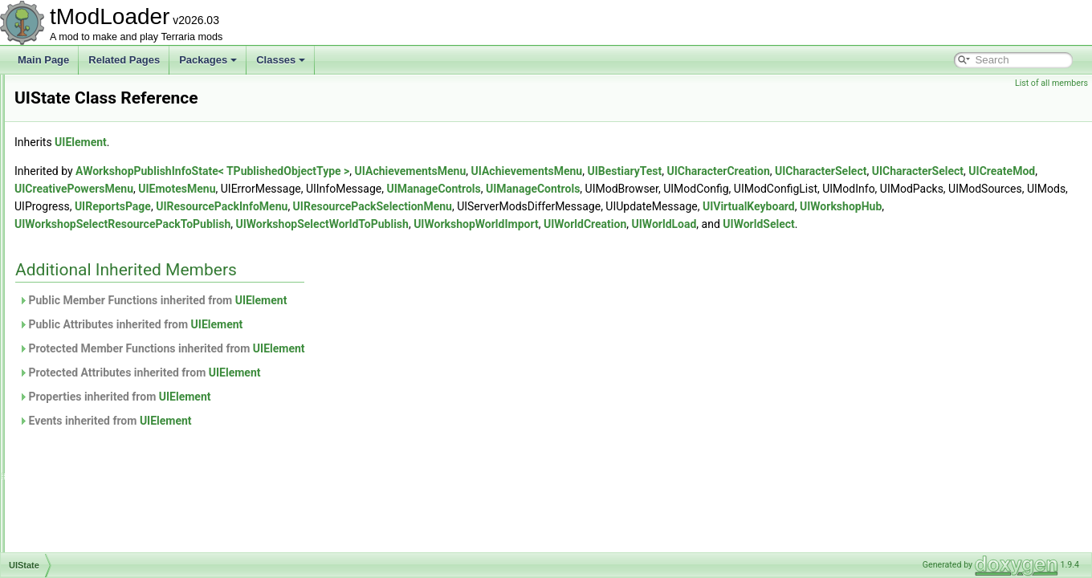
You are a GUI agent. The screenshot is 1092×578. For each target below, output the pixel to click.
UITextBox (75, 356)
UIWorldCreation (386, 241)
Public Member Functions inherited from (353, 317)
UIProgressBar (84, 91)
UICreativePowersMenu (443, 188)
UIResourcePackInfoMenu (109, 162)
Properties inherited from (315, 414)
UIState (69, 321)
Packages (208, 60)
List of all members (1051, 83)
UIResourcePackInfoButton (111, 144)
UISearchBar (80, 232)
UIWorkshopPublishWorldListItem (124, 515)
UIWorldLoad (465, 241)
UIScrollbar (76, 197)
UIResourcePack (89, 126)
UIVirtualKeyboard (92, 444)
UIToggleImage (85, 391)
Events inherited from (306, 438)
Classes (280, 60)
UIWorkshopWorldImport (277, 241)
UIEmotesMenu (546, 188)
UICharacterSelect (1021, 171)
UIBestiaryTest (825, 171)
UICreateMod (345, 188)
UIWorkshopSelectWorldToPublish (126, 550)
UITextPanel (79, 374)
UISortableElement (93, 303)
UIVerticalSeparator (94, 409)
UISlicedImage (84, 268)
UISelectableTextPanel (101, 250)
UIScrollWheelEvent (96, 215)
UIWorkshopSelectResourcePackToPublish (145, 533)
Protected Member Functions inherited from (362, 366)
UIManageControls (803, 188)
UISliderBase (81, 285)
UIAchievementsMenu (611, 171)
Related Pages (124, 60)
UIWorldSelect (560, 241)
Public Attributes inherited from (331, 342)
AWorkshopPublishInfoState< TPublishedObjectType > (413, 171)
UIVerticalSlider (86, 427)
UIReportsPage (86, 109)
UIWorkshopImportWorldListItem (122, 480)
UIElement (281, 142)
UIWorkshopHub (88, 462)
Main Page (43, 60)
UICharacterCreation (918, 171)
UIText (66, 338)
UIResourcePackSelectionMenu (121, 179)
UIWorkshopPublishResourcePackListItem (143, 497)
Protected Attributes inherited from (340, 390)
